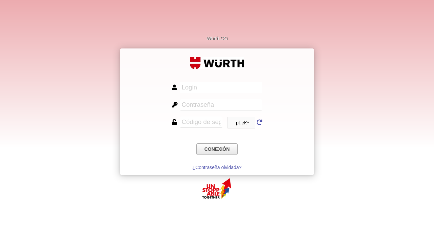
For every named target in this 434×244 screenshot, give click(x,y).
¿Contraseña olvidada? (217, 167)
